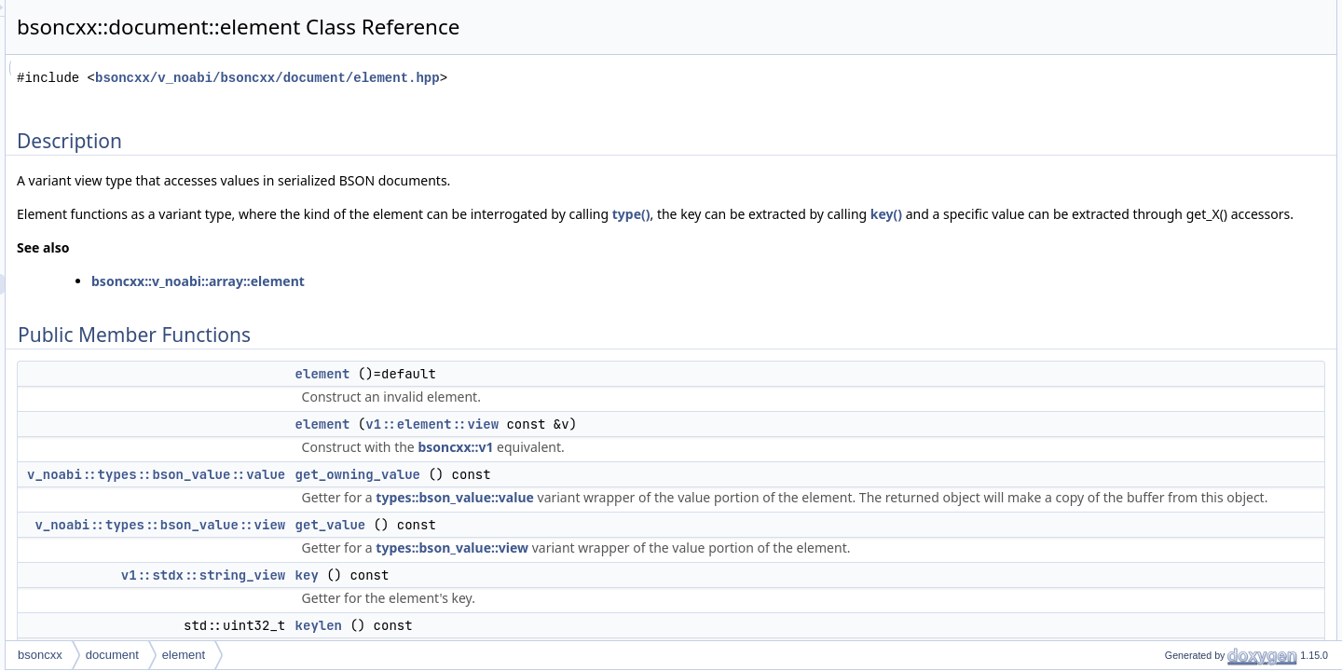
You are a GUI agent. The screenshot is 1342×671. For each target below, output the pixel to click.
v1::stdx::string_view (436, 616)
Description (1162, 10)
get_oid (1186, 535)
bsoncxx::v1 (688, 467)
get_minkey (1196, 392)
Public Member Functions (1197, 30)
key (540, 616)
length (1164, 174)
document (345, 655)
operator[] (1173, 256)
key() (308, 234)
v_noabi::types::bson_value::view (392, 565)
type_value (1176, 338)
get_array (1191, 474)
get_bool (1189, 556)
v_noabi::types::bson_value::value (389, 494)
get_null (1187, 597)
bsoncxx (273, 655)
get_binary (1194, 494)
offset (1162, 194)
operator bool (1182, 215)
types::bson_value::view (685, 588)
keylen (1165, 153)
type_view (1173, 358)
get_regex (1192, 617)
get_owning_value (590, 494)
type (1160, 317)
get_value (563, 565)
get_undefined (1203, 515)
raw (1158, 297)
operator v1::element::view (1214, 235)
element (555, 394)
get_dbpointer (1202, 638)
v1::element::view (665, 444)
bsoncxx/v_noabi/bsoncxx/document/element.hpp (500, 78)
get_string (1192, 433)
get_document (1203, 453)
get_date (1190, 576)
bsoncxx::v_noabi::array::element (431, 301)
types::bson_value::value (688, 518)
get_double (1195, 412)
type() (864, 214)
